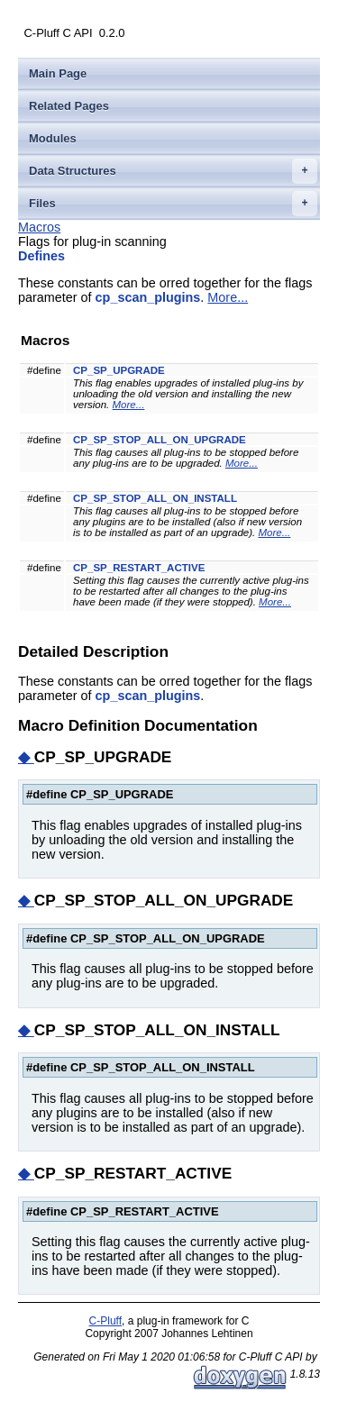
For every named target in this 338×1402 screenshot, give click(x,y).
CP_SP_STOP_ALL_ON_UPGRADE (159, 439)
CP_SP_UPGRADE (119, 370)
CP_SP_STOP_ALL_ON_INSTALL (155, 498)
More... (227, 297)
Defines (41, 256)
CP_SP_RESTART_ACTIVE (139, 567)
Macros (39, 227)
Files (173, 203)
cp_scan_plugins (148, 297)
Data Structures (173, 171)
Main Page (58, 73)
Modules (53, 138)
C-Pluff (105, 1321)
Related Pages (69, 106)
